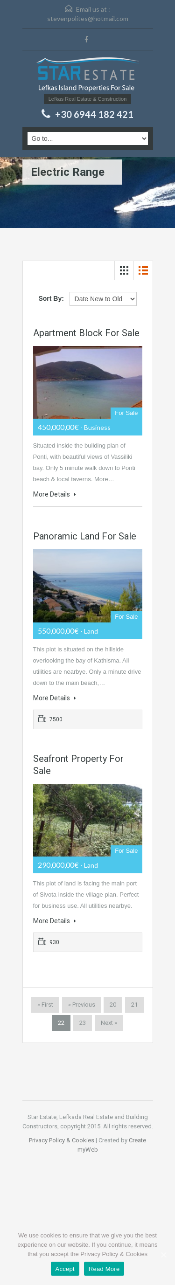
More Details (54, 494)
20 (113, 1004)
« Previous (81, 1004)
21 (134, 1004)
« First (45, 1004)
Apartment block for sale (86, 333)
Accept (65, 1268)
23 (82, 1022)
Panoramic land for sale (84, 536)
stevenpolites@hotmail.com (87, 18)
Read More (104, 1268)
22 (61, 1022)
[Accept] (163, 1254)
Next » (109, 1022)
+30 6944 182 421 (94, 114)
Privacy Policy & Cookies (61, 1140)
